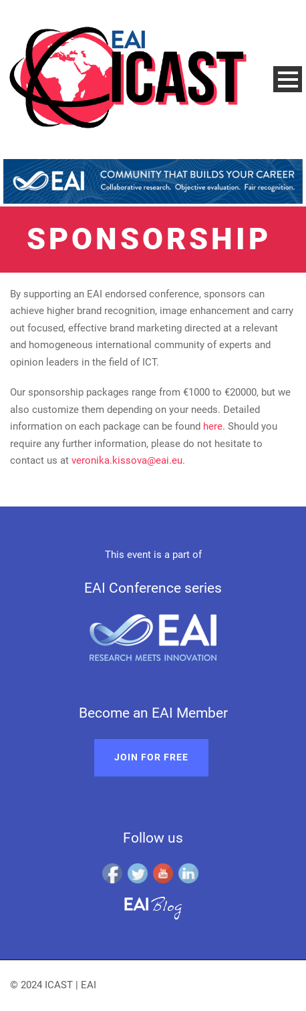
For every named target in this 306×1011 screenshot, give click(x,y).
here (212, 426)
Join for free (151, 757)
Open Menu (287, 79)
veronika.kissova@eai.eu (126, 460)
